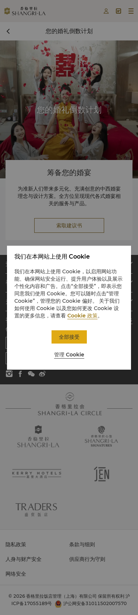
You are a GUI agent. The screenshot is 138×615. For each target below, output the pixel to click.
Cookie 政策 (82, 315)
